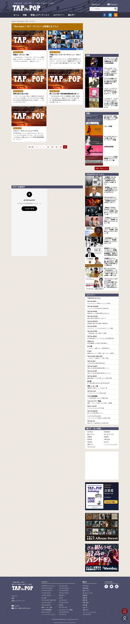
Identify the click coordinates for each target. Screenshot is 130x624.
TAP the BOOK (102, 376)
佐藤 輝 (106, 434)
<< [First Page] (36, 148)
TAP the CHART (102, 366)
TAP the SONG (102, 326)
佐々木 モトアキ (109, 432)
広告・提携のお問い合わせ (22, 605)
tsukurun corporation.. (70, 618)
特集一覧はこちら (102, 169)
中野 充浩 (107, 437)
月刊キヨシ (102, 341)
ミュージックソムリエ (102, 415)
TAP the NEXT (102, 302)
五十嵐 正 (90, 429)
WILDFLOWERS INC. (59, 615)
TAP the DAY (102, 361)
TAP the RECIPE (102, 410)
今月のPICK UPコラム (93, 298)
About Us (96, 4)
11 (48, 148)
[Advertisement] (28, 169)
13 (57, 148)
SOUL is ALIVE (102, 405)
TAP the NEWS (102, 336)
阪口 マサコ (90, 432)
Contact (113, 4)
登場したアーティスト (39, 15)
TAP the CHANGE (102, 307)
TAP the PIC (102, 420)
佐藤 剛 (89, 434)
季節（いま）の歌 (102, 385)
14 (61, 148)
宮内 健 (89, 439)
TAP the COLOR (102, 317)
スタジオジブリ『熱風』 (102, 400)
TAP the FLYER (102, 371)
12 (52, 148)
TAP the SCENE (102, 312)
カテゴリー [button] (58, 15)
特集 (25, 15)
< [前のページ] (40, 148)
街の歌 (102, 380)
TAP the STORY (102, 331)
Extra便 (102, 346)
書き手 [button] (71, 15)
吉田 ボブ (90, 442)
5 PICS (102, 351)
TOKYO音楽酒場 (102, 395)
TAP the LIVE (102, 390)
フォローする (29, 209)
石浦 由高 (107, 429)
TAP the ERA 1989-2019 (102, 356)
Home (13, 22)
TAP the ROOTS (102, 322)
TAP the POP (91, 444)
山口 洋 (106, 439)
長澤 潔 (89, 437)
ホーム (16, 15)
